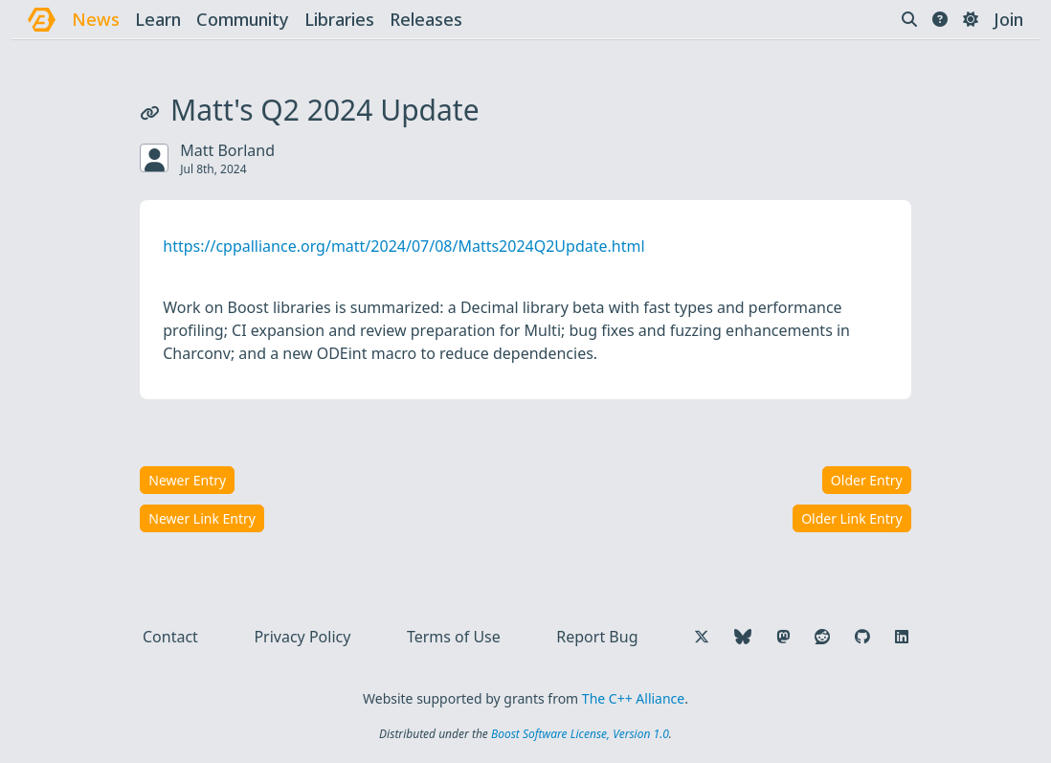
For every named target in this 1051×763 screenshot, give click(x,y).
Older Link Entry (852, 518)
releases (426, 19)
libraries (339, 19)
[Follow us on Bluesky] (742, 636)
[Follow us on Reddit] (822, 636)
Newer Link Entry (202, 518)
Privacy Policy (302, 636)
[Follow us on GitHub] (862, 636)
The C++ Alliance (633, 698)
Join (1008, 19)
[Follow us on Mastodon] (783, 636)
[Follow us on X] (701, 636)
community (242, 19)
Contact (170, 636)
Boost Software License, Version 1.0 (580, 734)
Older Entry (867, 480)
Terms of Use (454, 636)
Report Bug (596, 636)
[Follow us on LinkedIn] (901, 636)
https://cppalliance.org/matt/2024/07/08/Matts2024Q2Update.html (403, 246)
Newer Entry (187, 480)
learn (158, 19)
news (96, 19)
